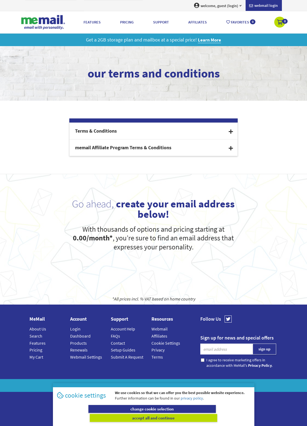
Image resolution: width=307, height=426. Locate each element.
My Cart (36, 357)
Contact (118, 343)
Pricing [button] (127, 22)
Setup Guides (123, 350)
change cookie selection (104, 418)
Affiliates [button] (197, 22)
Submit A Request (127, 357)
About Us (37, 329)
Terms (157, 357)
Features (37, 343)
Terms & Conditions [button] (154, 131)
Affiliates (159, 336)
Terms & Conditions (191, 385)
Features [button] (92, 22)
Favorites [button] (240, 22)
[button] (280, 22)
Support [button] (161, 22)
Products (78, 343)
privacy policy (192, 406)
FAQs (115, 336)
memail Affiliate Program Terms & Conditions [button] (154, 147)
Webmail (159, 329)
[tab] (153, 131)
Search (35, 336)
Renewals (79, 350)
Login (75, 329)
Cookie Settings (165, 343)
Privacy (158, 350)
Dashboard (80, 336)
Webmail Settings (86, 357)
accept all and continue (202, 418)
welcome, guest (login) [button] (218, 5)
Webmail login (263, 6)
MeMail (118, 385)
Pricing (35, 350)
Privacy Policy (166, 385)
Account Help (123, 329)
